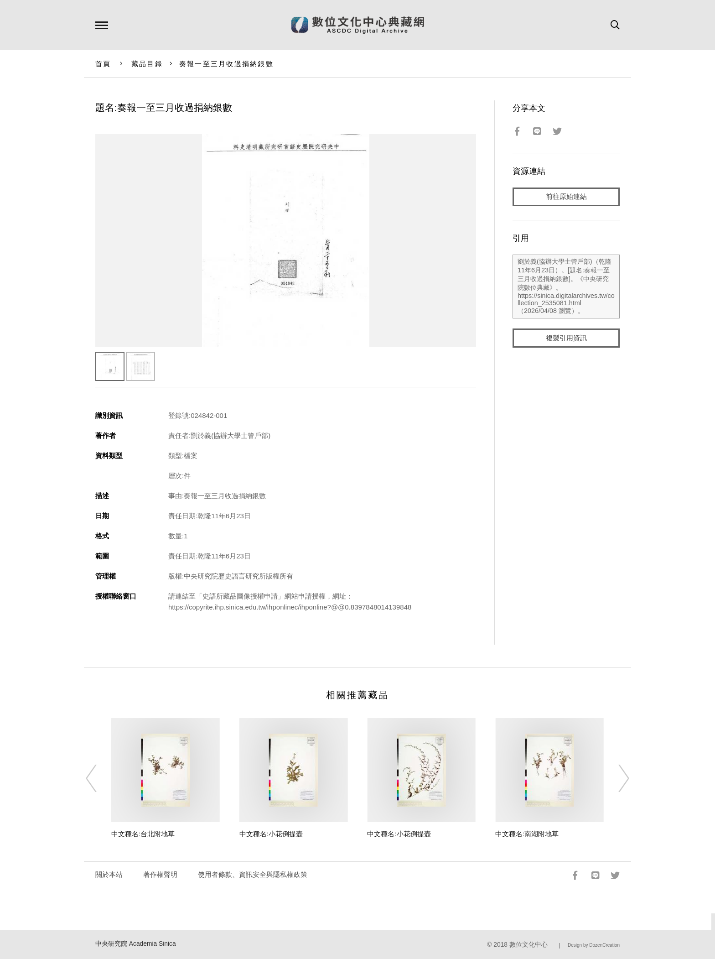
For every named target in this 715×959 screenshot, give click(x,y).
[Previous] (99, 778)
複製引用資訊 (566, 338)
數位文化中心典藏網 (357, 25)
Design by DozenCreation (594, 945)
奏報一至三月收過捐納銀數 (226, 64)
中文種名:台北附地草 (143, 834)
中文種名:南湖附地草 (527, 834)
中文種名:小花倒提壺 (271, 834)
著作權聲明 (160, 874)
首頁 (103, 64)
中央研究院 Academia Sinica (135, 943)
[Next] (615, 778)
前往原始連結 (566, 197)
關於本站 (109, 874)
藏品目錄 (147, 64)
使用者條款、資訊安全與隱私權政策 (252, 874)
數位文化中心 (528, 944)
